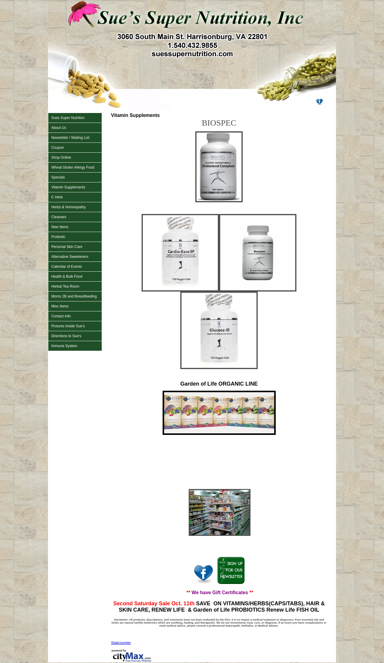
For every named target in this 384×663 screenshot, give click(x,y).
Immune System (64, 346)
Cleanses (58, 217)
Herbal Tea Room (65, 286)
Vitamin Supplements (68, 187)
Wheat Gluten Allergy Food (72, 167)
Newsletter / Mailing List (70, 138)
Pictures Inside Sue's (68, 326)
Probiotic (58, 237)
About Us (58, 128)
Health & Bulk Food (66, 276)
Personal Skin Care (66, 247)
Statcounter (121, 642)
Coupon (57, 147)
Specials (58, 177)
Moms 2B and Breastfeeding (74, 296)
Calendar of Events (66, 266)
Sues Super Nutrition (68, 118)
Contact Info (61, 316)
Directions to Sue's (66, 336)
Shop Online (61, 157)
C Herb (57, 197)
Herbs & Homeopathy (68, 207)
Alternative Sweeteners (69, 257)
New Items (59, 227)
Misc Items (59, 306)
